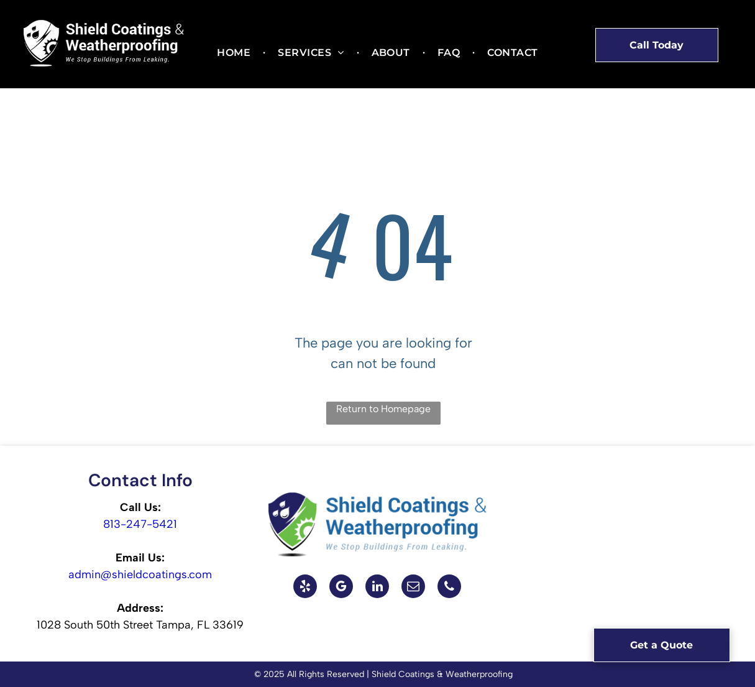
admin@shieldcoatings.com (140, 574)
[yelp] (305, 587)
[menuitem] (234, 52)
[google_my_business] (341, 587)
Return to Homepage (383, 409)
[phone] (449, 587)
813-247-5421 (140, 524)
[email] (413, 587)
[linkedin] (377, 587)
